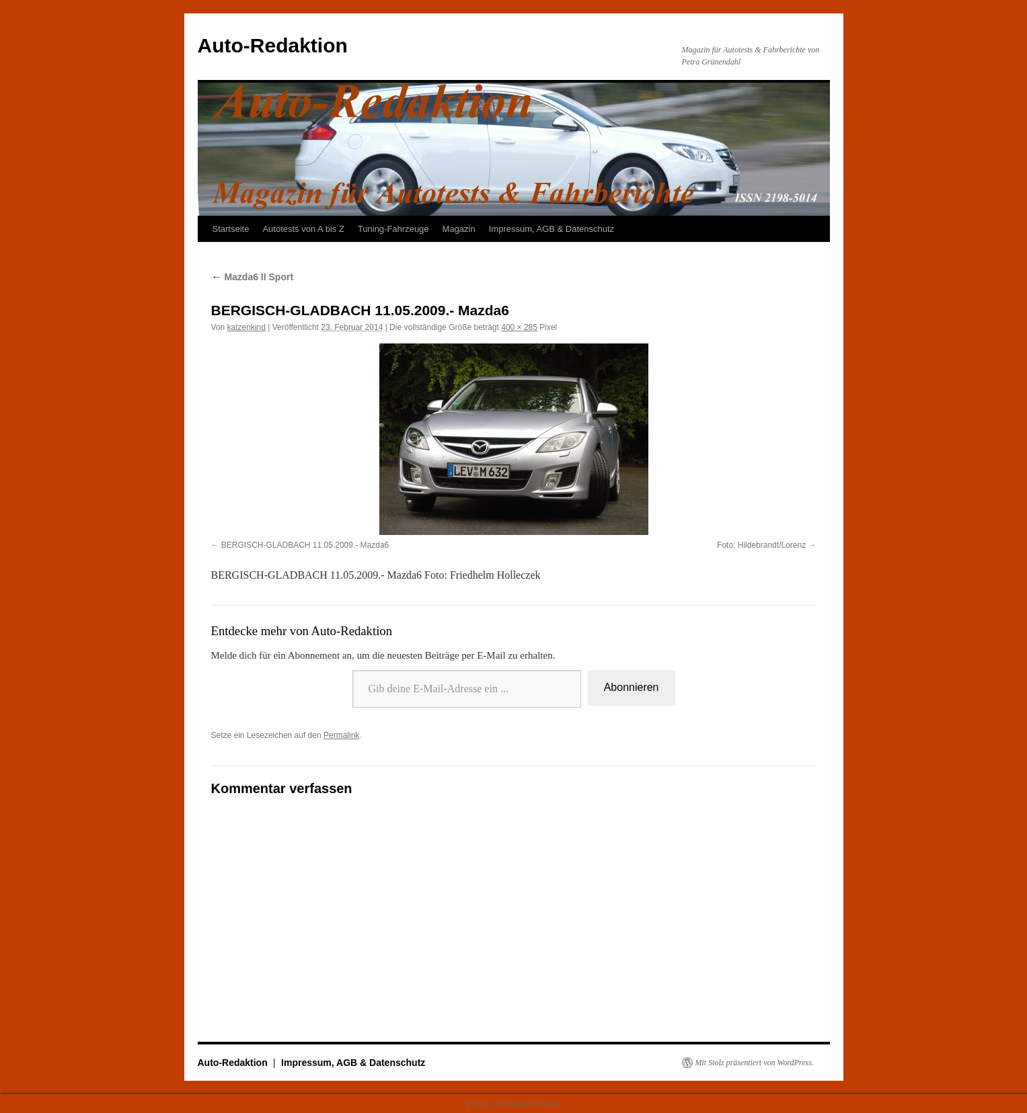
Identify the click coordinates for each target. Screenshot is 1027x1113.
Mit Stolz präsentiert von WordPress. (754, 1062)
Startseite (231, 229)
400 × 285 (519, 327)
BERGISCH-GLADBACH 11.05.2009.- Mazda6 (305, 545)
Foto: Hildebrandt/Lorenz (761, 545)
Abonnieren (631, 687)
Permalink (341, 735)
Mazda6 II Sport (252, 277)
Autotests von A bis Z (303, 229)
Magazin (459, 229)
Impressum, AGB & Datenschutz (551, 229)
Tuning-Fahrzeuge (393, 229)
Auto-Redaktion (273, 45)
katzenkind (246, 327)
